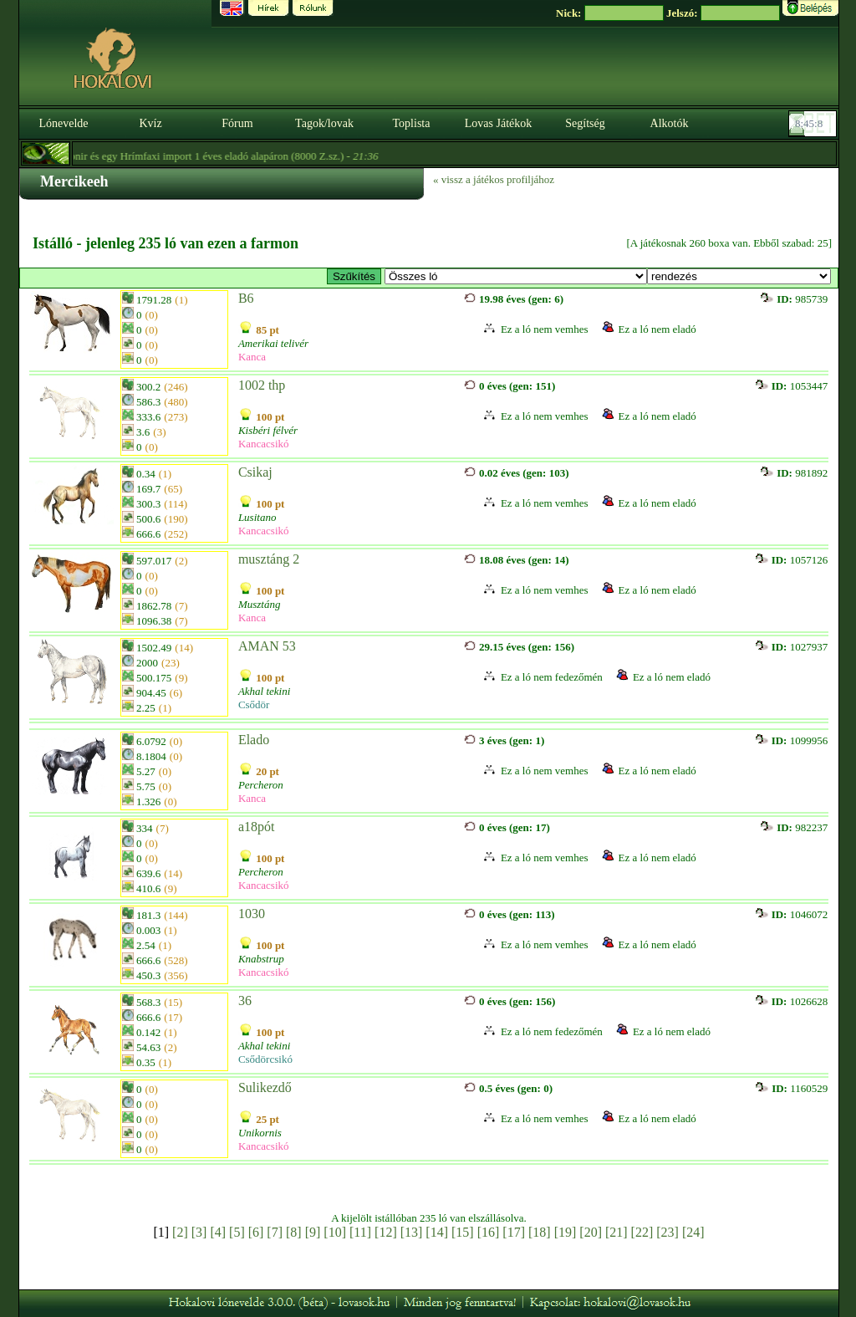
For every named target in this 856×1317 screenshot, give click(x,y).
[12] (385, 1232)
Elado (253, 740)
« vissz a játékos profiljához (493, 179)
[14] (436, 1232)
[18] (539, 1232)
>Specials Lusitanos (516, 276)
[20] (590, 1232)
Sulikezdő (265, 1087)
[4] (218, 1232)
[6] (256, 1232)
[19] (565, 1232)
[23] (667, 1232)
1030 (251, 913)
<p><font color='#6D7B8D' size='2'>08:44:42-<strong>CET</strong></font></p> (814, 123)
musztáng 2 (268, 559)
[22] (642, 1232)
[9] (313, 1232)
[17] (513, 1232)
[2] (180, 1232)
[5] (237, 1232)
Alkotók (669, 123)
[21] (616, 1232)
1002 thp (261, 385)
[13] (411, 1232)
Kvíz (150, 123)
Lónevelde (63, 123)
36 (245, 1000)
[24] (693, 1232)
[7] (275, 1232)
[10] (335, 1232)
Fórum (237, 123)
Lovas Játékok (498, 123)
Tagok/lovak (324, 123)
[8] (294, 1232)
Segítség (584, 123)
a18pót (256, 826)
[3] (199, 1232)
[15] (462, 1232)
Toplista (412, 123)
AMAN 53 (267, 646)
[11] (360, 1232)
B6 (246, 298)
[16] (488, 1232)
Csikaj (255, 472)
